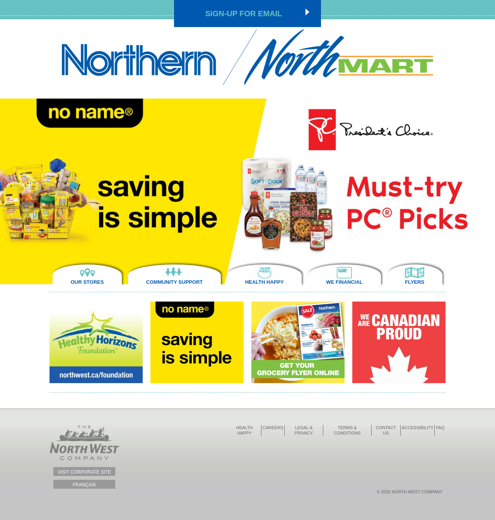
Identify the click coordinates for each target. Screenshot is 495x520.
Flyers (414, 282)
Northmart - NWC (248, 57)
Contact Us (386, 430)
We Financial (344, 282)
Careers (273, 427)
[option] (247, 191)
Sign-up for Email (243, 13)
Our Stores (87, 282)
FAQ (440, 427)
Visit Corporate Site (84, 472)
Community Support (174, 282)
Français (84, 485)
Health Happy (264, 282)
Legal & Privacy (304, 430)
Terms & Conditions (347, 430)
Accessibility (418, 427)
